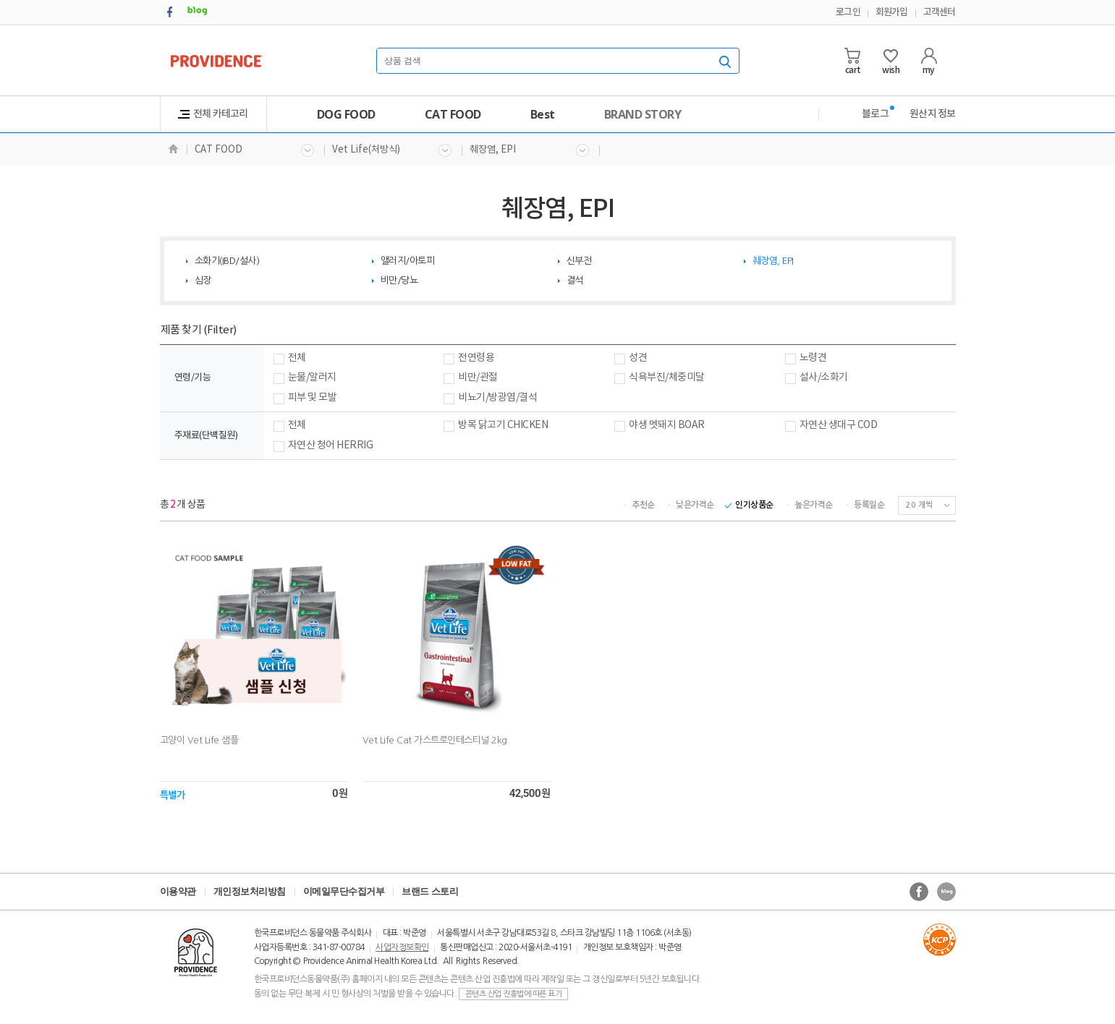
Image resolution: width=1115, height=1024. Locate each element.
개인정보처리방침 (249, 891)
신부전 (579, 260)
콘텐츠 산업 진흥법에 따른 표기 (513, 994)
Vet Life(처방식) (391, 150)
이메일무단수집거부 (344, 891)
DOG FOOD (346, 114)
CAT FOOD (453, 114)
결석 (575, 280)
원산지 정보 (932, 114)
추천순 (643, 505)
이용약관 (178, 891)
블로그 (875, 114)
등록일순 (869, 505)
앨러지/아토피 (408, 260)
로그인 (848, 12)
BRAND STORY (643, 114)
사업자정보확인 (402, 947)
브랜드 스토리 (430, 891)
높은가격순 (813, 505)
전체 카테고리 (212, 114)
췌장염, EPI (529, 150)
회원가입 (892, 12)
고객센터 (939, 12)
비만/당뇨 (399, 280)
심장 (203, 280)
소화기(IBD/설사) (227, 260)
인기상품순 (754, 505)
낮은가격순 (694, 505)
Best (542, 114)
